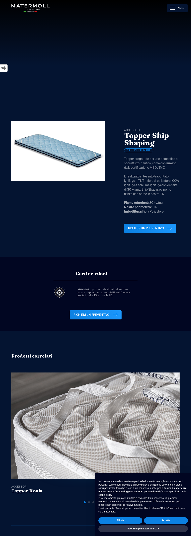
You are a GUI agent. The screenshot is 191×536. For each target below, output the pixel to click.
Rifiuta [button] (120, 520)
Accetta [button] (165, 520)
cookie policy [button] (105, 495)
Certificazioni (91, 273)
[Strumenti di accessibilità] (4, 68)
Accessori (132, 130)
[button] (161, 357)
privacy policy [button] (140, 484)
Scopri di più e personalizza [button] (143, 528)
